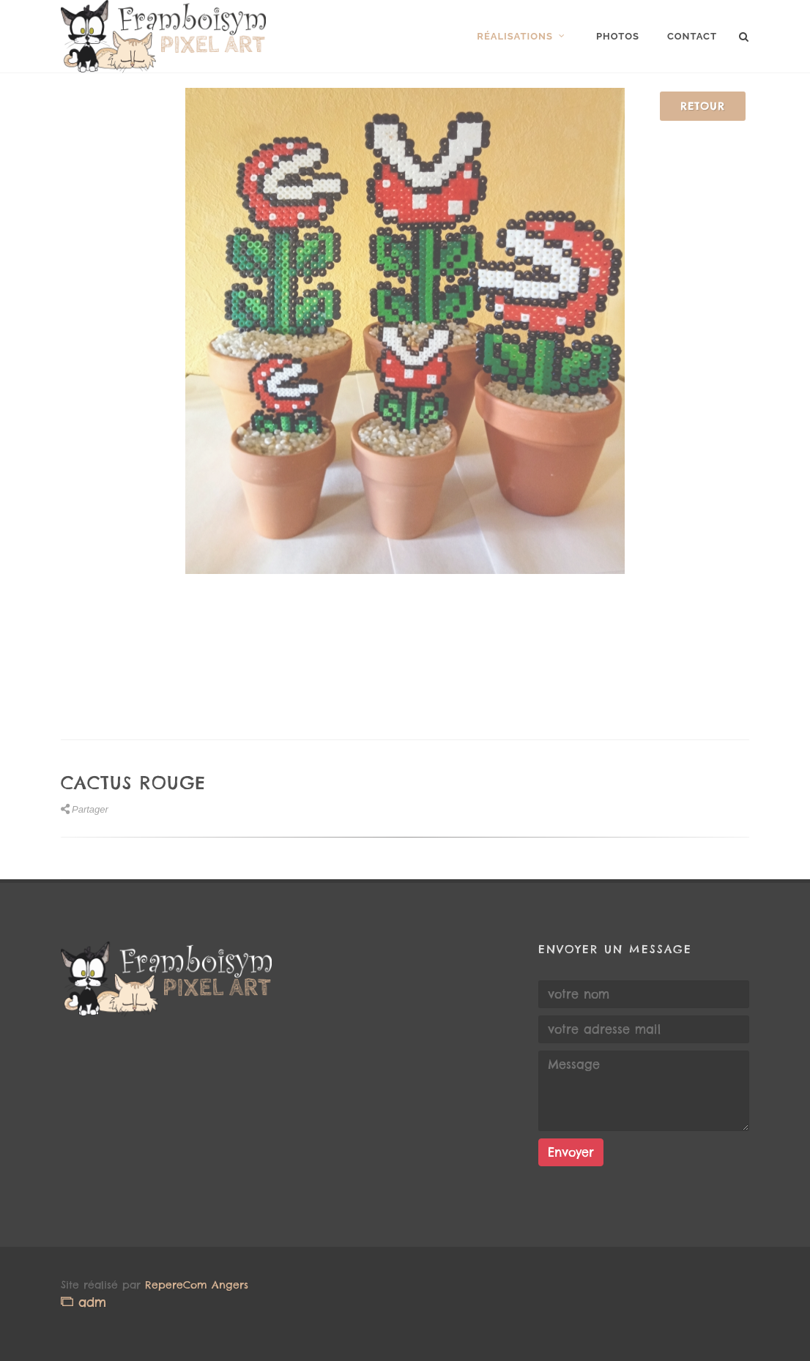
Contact (692, 36)
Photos (617, 36)
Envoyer (571, 1152)
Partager (84, 809)
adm (83, 1302)
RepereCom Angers (196, 1284)
